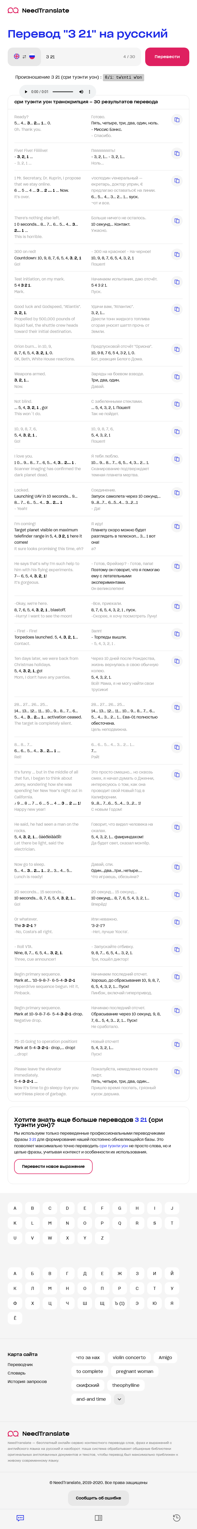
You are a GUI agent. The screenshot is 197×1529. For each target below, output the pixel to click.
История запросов (27, 1381)
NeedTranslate (38, 10)
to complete (89, 1371)
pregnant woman (134, 1371)
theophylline (126, 1385)
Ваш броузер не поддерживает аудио (57, 92)
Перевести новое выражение (53, 1166)
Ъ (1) (120, 1303)
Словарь (16, 1373)
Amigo (165, 1357)
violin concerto (129, 1357)
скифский (87, 1385)
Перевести (167, 56)
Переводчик (20, 1364)
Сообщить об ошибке (98, 1498)
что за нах (88, 1357)
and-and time (91, 1399)
